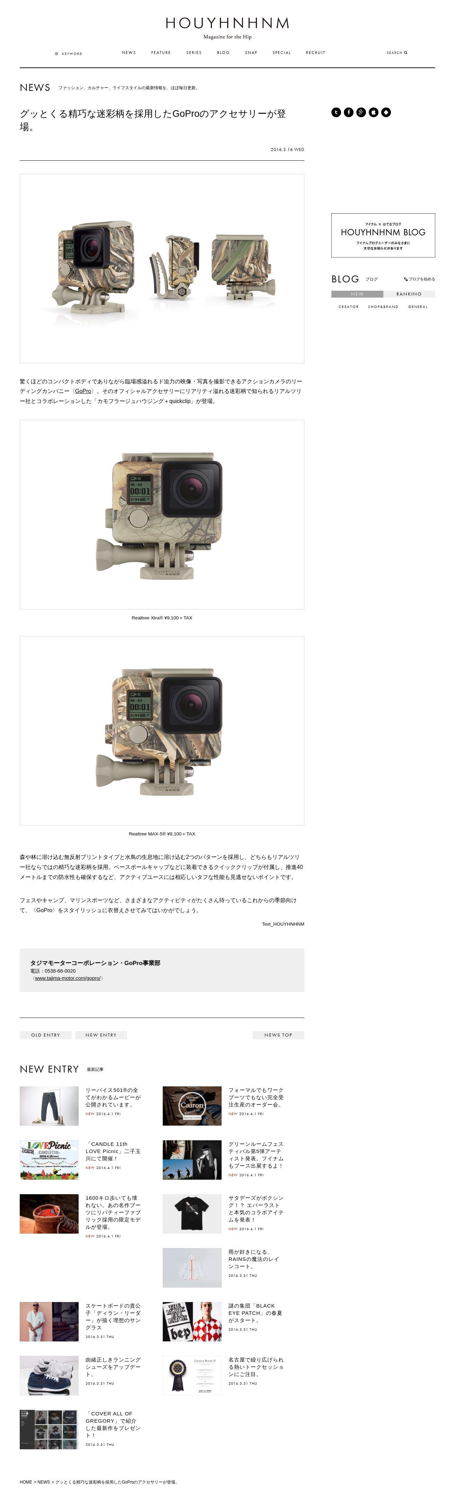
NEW (357, 294)
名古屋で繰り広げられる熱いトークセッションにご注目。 (256, 1367)
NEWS (129, 53)
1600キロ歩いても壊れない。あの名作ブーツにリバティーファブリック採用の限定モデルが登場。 (113, 1212)
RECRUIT (315, 53)
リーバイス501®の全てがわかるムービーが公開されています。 (113, 1097)
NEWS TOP (278, 1035)
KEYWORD (68, 54)
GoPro (83, 391)
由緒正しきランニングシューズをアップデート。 (113, 1367)
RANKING (409, 294)
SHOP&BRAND (383, 307)
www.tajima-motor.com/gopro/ (68, 978)
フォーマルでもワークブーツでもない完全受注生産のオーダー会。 (256, 1097)
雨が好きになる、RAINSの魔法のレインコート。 (254, 1259)
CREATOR (349, 307)
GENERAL (418, 307)
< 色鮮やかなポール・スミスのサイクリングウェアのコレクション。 (46, 1035)
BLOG (223, 53)
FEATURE (161, 53)
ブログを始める (419, 279)
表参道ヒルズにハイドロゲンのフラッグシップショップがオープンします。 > (101, 1035)
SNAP (251, 53)
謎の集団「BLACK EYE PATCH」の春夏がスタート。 (256, 1313)
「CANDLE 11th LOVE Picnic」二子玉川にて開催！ (113, 1151)
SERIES (194, 53)
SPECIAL (282, 53)
